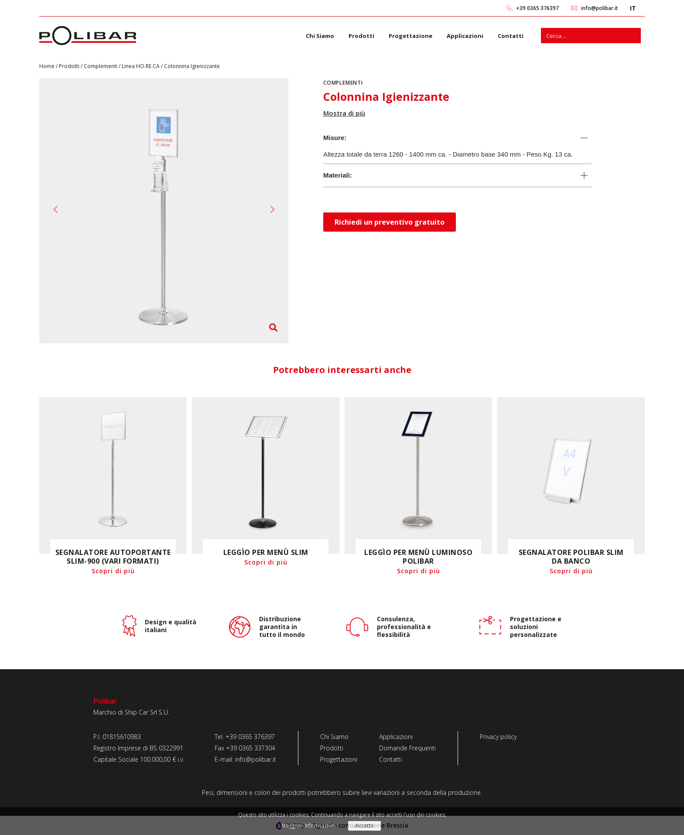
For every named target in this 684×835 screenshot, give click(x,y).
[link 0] (509, 8)
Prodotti (361, 36)
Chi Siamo (320, 36)
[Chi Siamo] (338, 737)
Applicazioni (465, 36)
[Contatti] (407, 759)
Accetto (364, 825)
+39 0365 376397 (537, 8)
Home (47, 66)
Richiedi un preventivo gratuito (390, 222)
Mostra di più (344, 113)
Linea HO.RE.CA (141, 66)
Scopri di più (113, 571)
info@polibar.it (599, 8)
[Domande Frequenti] (407, 748)
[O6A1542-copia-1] (164, 215)
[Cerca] (633, 35)
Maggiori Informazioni (308, 825)
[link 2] (574, 8)
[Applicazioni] (407, 737)
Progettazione (410, 36)
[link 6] (87, 35)
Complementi (101, 66)
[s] (583, 35)
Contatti (510, 36)
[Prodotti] (338, 748)
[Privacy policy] (498, 737)
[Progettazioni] (338, 759)
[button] (55, 209)
